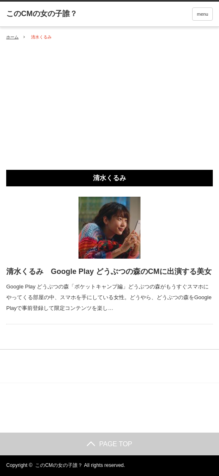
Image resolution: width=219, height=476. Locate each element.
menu (202, 14)
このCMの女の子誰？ (59, 465)
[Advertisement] (109, 105)
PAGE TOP (109, 443)
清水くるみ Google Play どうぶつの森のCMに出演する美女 (109, 271)
